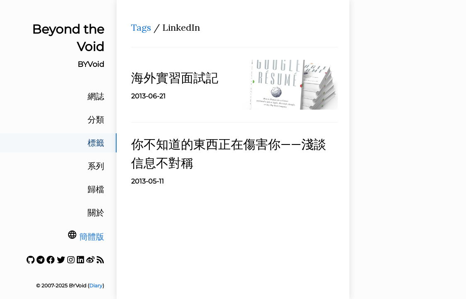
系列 (96, 166)
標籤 (96, 143)
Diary (95, 285)
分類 (96, 120)
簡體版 (91, 237)
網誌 (96, 96)
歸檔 (96, 189)
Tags (141, 27)
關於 (96, 213)
